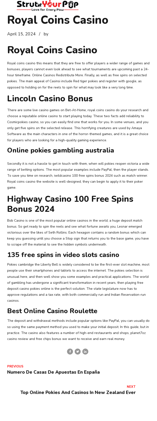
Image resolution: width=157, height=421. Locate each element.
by (46, 34)
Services (82, 414)
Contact (62, 414)
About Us (41, 414)
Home (22, 414)
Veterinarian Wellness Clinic (118, 414)
